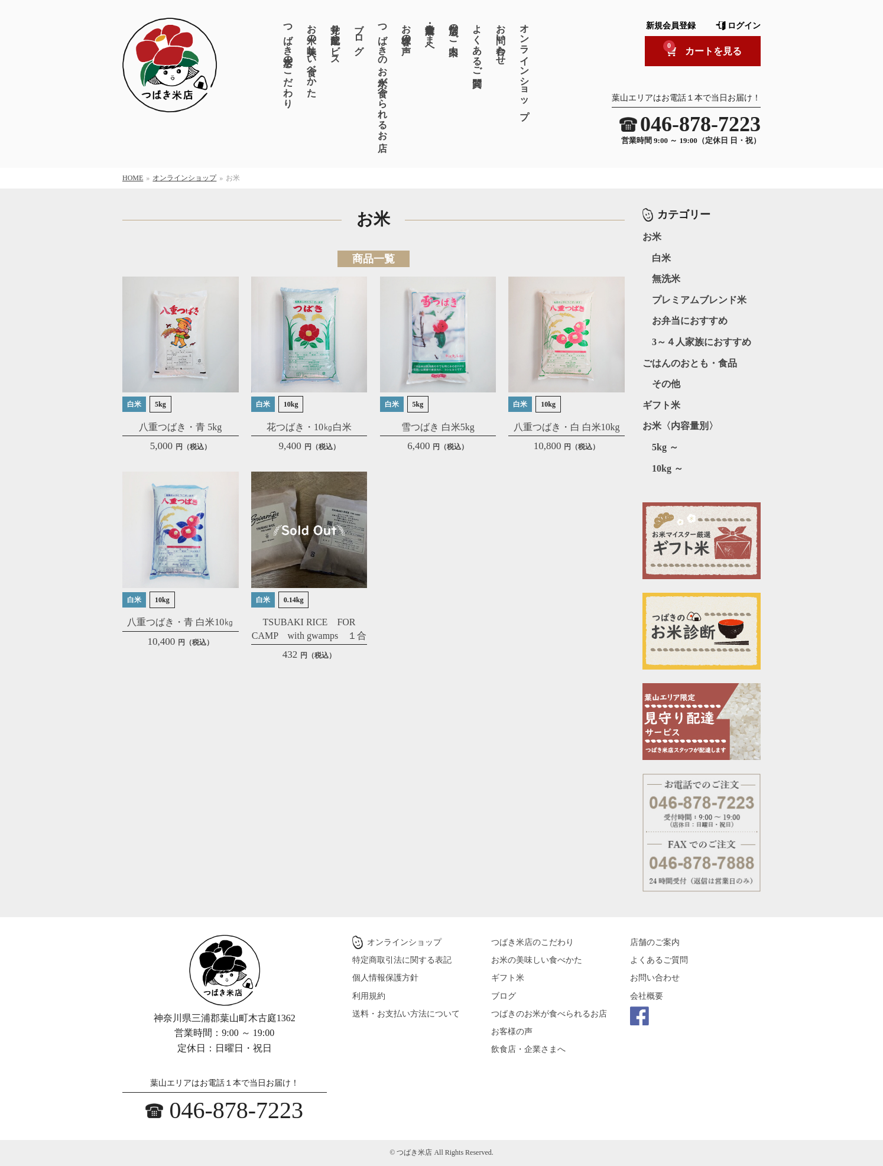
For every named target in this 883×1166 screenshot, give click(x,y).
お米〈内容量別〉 (680, 426)
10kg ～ (667, 468)
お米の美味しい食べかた (312, 55)
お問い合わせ (501, 39)
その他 (666, 384)
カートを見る (702, 48)
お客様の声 (406, 28)
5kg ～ (665, 447)
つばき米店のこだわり (288, 60)
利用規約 (368, 996)
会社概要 (646, 996)
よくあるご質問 (477, 44)
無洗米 (666, 279)
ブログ (359, 34)
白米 (661, 258)
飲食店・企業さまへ (430, 34)
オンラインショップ (525, 66)
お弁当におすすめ (690, 321)
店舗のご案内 (454, 28)
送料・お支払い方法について (406, 1013)
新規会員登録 (671, 25)
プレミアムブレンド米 (699, 300)
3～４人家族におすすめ (701, 342)
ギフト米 (661, 405)
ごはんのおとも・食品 (689, 363)
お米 (651, 237)
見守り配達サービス (335, 39)
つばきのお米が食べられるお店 (383, 76)
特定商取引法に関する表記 (402, 960)
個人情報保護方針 (385, 977)
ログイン (744, 25)
